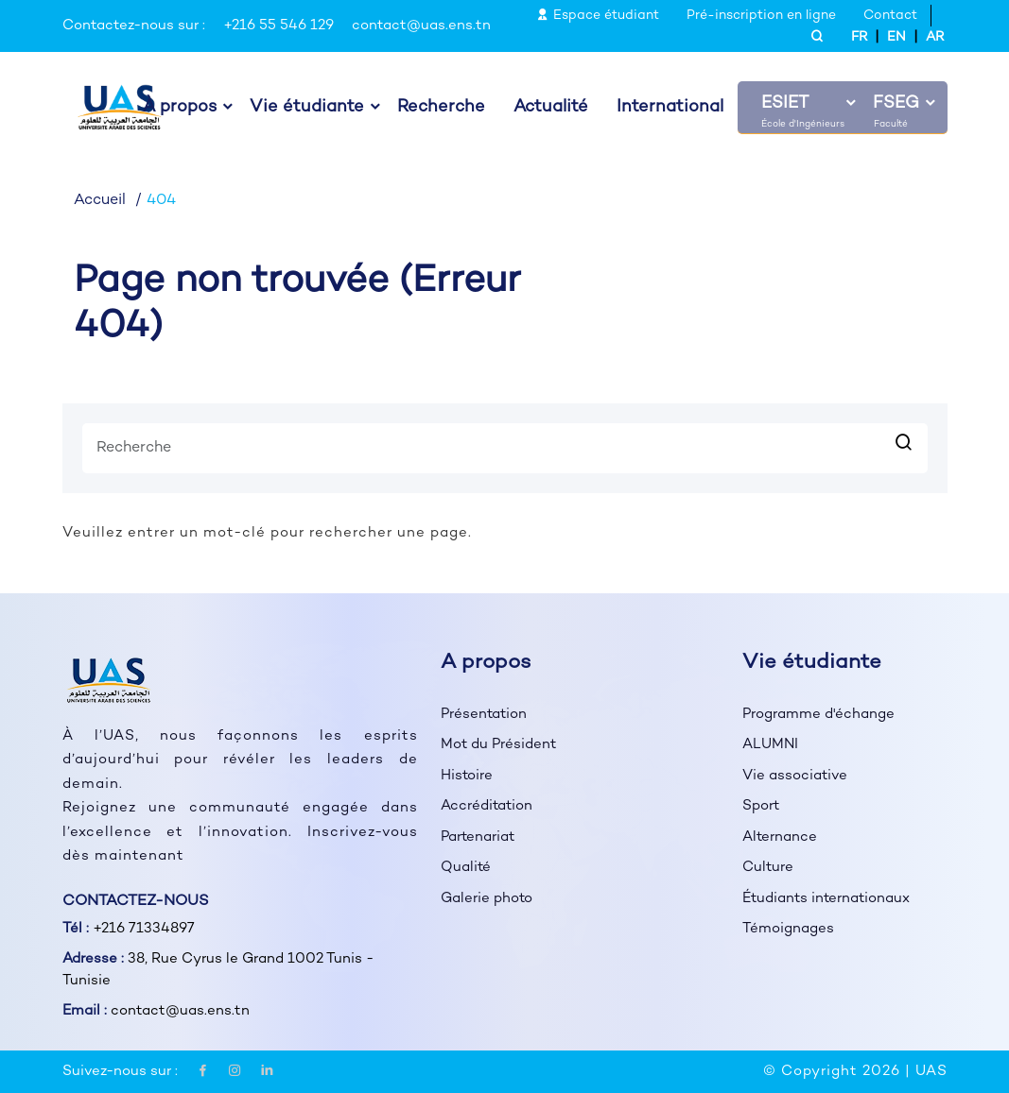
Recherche (441, 107)
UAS (931, 1071)
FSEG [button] (896, 103)
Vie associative (795, 775)
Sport (761, 805)
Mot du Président (499, 744)
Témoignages (788, 928)
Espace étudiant (597, 16)
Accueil (100, 201)
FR (859, 37)
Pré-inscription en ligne (761, 16)
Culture (768, 867)
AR (935, 37)
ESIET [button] (785, 103)
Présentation (485, 714)
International (670, 107)
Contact (890, 16)
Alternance (780, 837)
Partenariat (478, 837)
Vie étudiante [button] (307, 107)
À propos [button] (180, 107)
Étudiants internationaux (827, 898)
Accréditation (487, 805)
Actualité (550, 107)
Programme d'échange (818, 714)
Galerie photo (487, 898)
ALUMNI (770, 744)
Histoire (467, 775)
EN (896, 37)
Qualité (466, 867)
